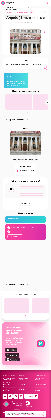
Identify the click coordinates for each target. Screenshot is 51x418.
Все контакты (14, 236)
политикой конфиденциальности (25, 414)
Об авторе (22, 384)
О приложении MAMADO (23, 379)
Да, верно (9, 13)
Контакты (22, 390)
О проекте (22, 375)
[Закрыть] (28, 7)
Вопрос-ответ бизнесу (39, 389)
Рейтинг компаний (40, 384)
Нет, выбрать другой (22, 13)
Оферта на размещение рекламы (7, 384)
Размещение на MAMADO (39, 379)
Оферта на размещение (7, 389)
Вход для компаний (41, 375)
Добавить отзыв (25, 203)
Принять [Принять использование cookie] (40, 414)
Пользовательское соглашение (9, 379)
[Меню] (47, 3)
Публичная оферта (9, 375)
